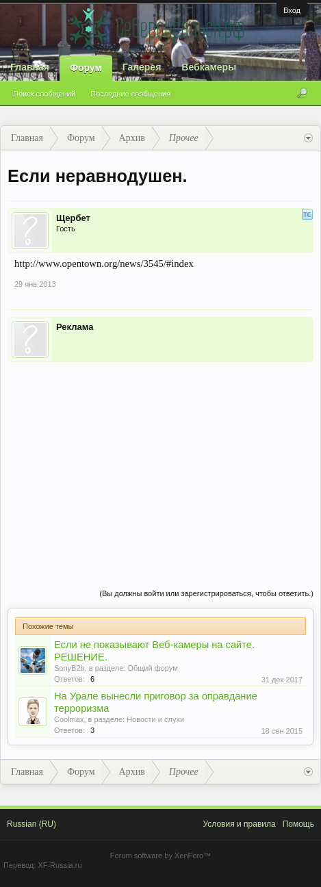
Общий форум (152, 668)
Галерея (142, 67)
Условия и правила (239, 824)
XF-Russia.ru (59, 865)
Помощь (298, 824)
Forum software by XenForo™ (160, 855)
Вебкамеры (208, 67)
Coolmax (69, 719)
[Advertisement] (160, 461)
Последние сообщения (130, 94)
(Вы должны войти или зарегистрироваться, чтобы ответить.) (206, 593)
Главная (29, 67)
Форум (86, 67)
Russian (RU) (31, 824)
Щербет (73, 218)
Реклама (74, 327)
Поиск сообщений (44, 94)
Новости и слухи (155, 719)
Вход (291, 10)
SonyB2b (69, 668)
